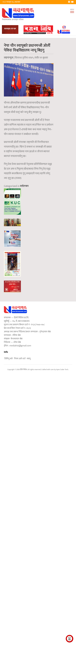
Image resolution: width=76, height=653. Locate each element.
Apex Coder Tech (62, 369)
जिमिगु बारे (8, 359)
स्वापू (29, 359)
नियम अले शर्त (19, 359)
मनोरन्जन (24, 186)
